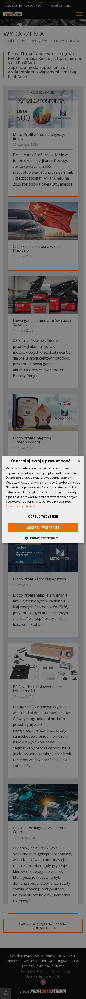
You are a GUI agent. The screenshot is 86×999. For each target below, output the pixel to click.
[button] (43, 538)
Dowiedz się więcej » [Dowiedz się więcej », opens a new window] (20, 506)
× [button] (78, 460)
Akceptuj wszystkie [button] (43, 527)
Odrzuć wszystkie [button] (43, 516)
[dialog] (43, 499)
